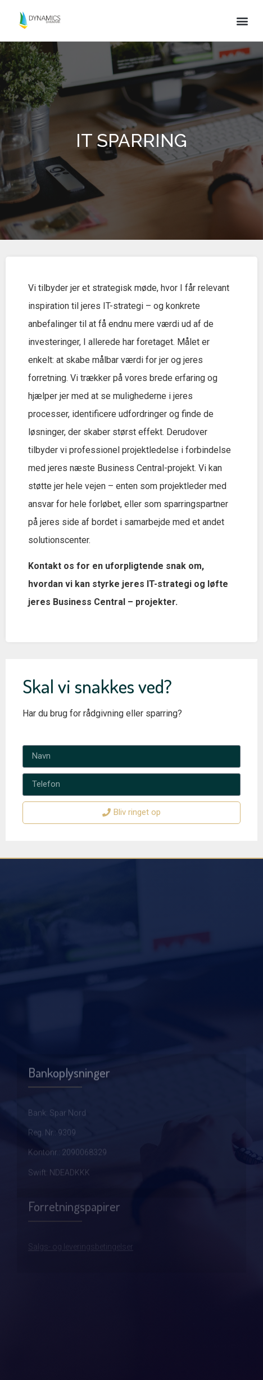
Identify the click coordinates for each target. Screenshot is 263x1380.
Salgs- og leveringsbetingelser (80, 1265)
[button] (242, 20)
